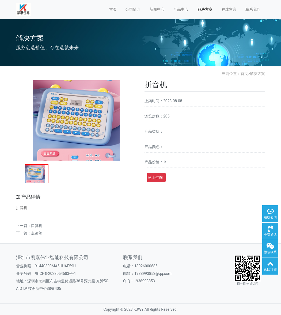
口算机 (36, 225)
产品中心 (180, 9)
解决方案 (205, 9)
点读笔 (36, 233)
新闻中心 (157, 9)
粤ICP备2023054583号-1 (55, 273)
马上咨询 (155, 177)
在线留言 (229, 9)
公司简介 (133, 9)
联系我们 (252, 9)
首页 (113, 9)
